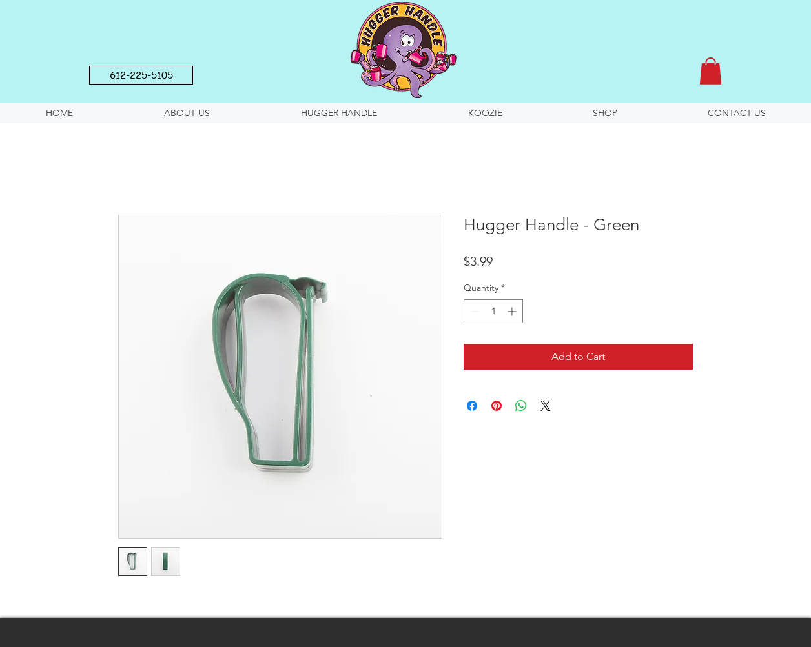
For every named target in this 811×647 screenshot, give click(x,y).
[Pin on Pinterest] (496, 405)
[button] (710, 71)
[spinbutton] (493, 311)
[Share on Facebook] (472, 405)
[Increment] (513, 311)
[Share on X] (545, 405)
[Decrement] (474, 311)
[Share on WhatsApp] (521, 405)
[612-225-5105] (141, 75)
